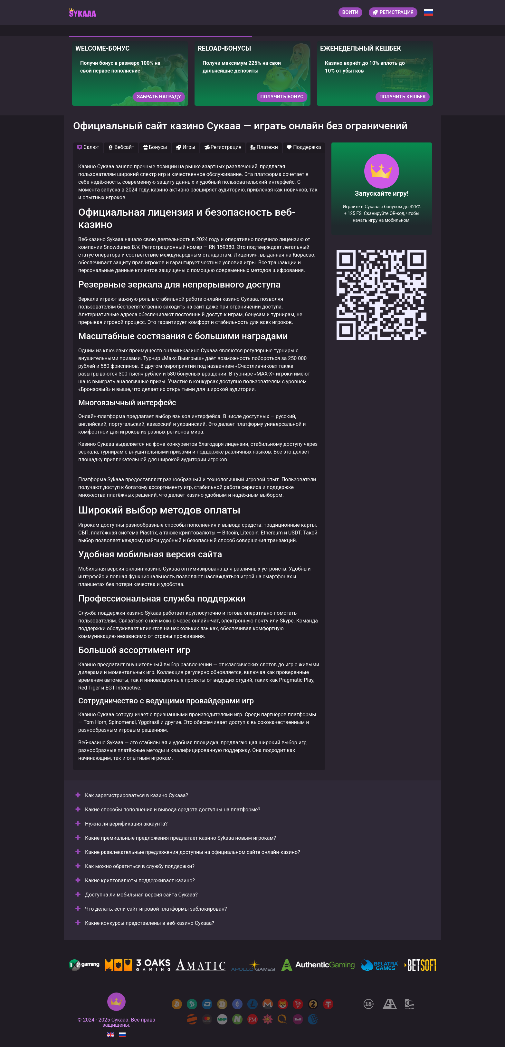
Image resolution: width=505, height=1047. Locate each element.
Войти (350, 12)
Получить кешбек (402, 97)
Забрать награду (159, 97)
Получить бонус (282, 97)
